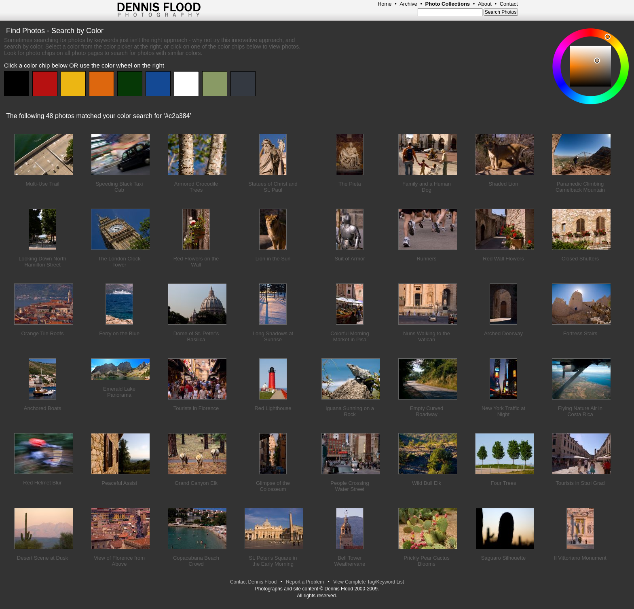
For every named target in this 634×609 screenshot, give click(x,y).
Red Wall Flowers (503, 259)
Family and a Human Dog (426, 187)
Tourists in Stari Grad (580, 483)
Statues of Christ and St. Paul (272, 187)
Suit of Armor (349, 259)
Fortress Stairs (580, 333)
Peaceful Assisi (119, 483)
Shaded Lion (503, 184)
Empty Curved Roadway (426, 411)
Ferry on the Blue (119, 333)
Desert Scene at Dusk (42, 558)
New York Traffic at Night (503, 411)
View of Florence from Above (119, 561)
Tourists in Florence (196, 408)
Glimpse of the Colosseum (273, 486)
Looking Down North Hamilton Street (42, 262)
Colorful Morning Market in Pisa (349, 336)
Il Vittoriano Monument (580, 558)
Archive (408, 4)
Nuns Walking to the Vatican (426, 336)
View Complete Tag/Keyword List (368, 582)
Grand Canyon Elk (196, 483)
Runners (426, 259)
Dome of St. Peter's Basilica (196, 336)
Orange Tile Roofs (42, 333)
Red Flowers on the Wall (196, 262)
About (485, 4)
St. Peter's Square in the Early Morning (273, 561)
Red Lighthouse (272, 408)
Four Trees (503, 483)
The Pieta (349, 184)
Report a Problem (305, 582)
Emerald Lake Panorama (119, 392)
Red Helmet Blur (42, 483)
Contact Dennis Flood (253, 582)
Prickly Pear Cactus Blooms (426, 561)
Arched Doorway (503, 333)
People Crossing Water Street (349, 486)
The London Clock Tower (119, 262)
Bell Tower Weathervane (349, 561)
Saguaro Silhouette (503, 558)
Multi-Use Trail (42, 184)
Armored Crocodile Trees (196, 187)
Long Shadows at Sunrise (273, 336)
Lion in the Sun (273, 259)
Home (385, 4)
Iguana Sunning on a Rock (349, 411)
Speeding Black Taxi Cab (119, 187)
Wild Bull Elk (426, 483)
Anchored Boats (42, 408)
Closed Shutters (580, 259)
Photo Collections (447, 4)
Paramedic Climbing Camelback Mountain (580, 187)
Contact (509, 4)
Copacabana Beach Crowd (196, 561)
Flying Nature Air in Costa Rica (580, 411)
